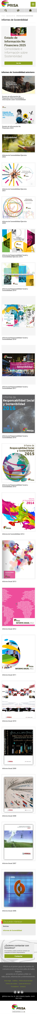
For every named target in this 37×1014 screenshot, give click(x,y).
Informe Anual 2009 (9, 768)
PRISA (9, 4)
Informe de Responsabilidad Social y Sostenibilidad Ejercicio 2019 (15, 256)
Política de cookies (11, 984)
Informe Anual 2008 (9, 816)
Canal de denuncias (25, 984)
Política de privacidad (25, 981)
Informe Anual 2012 (9, 629)
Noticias (6, 926)
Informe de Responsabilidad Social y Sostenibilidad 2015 (15, 486)
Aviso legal (7, 981)
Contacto (23, 986)
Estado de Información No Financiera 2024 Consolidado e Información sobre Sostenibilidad (14, 98)
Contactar (18, 956)
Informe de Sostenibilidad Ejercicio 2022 (14, 156)
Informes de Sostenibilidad (12, 930)
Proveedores (15, 986)
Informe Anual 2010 (9, 721)
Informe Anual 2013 (9, 581)
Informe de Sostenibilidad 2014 (13, 534)
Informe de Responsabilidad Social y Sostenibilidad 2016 (15, 437)
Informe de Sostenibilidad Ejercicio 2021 (14, 190)
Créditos (15, 981)
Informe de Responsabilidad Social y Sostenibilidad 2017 (15, 387)
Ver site (18, 63)
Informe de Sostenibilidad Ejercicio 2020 (14, 222)
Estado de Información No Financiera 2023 (11, 127)
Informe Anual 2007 (9, 863)
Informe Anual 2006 (9, 911)
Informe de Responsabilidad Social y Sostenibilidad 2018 (15, 338)
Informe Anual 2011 (9, 675)
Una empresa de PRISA (18, 1007)
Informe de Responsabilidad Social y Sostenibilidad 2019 (15, 289)
